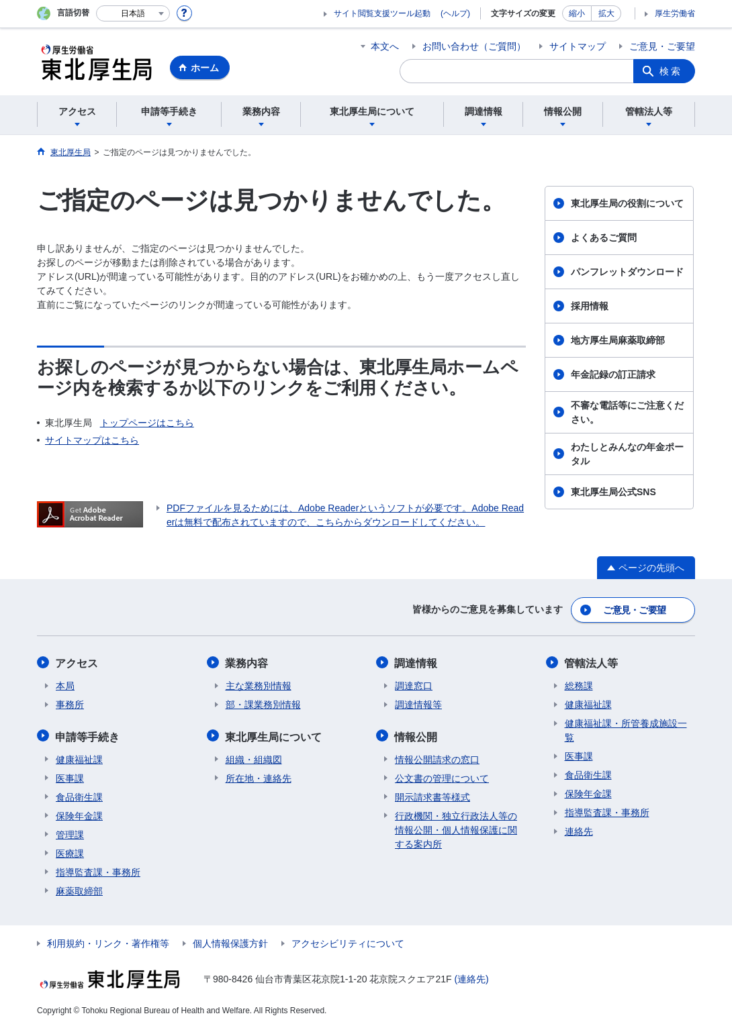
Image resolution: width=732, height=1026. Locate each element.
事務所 (70, 703)
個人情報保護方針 (230, 940)
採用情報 (589, 306)
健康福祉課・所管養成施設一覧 (626, 729)
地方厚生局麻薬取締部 (618, 340)
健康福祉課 (79, 757)
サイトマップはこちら (92, 440)
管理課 (70, 832)
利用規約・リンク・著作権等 (108, 940)
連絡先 (579, 830)
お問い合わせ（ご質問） (474, 46)
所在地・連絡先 (258, 775)
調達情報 (416, 662)
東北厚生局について (274, 734)
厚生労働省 (675, 13)
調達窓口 (413, 684)
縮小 (577, 13)
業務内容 (247, 662)
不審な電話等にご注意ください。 (627, 412)
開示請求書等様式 (432, 794)
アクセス (77, 662)
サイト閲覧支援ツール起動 (382, 13)
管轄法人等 (592, 662)
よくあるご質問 (604, 237)
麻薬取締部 (79, 888)
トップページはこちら (147, 422)
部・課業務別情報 (263, 703)
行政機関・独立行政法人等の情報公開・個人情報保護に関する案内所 (456, 827)
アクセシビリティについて (347, 940)
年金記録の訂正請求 (613, 374)
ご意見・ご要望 (662, 46)
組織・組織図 (254, 757)
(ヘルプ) (455, 13)
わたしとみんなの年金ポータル (627, 454)
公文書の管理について (442, 775)
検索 (670, 71)
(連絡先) (471, 976)
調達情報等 (418, 703)
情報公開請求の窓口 (437, 757)
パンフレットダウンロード (627, 271)
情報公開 (416, 734)
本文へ (385, 46)
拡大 (606, 13)
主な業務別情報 (258, 684)
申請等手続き (88, 734)
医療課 (70, 850)
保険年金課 (79, 813)
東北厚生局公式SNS (613, 491)
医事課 (70, 775)
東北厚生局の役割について (627, 203)
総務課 (579, 684)
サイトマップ (577, 46)
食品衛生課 (79, 794)
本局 (65, 684)
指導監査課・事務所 (98, 869)
